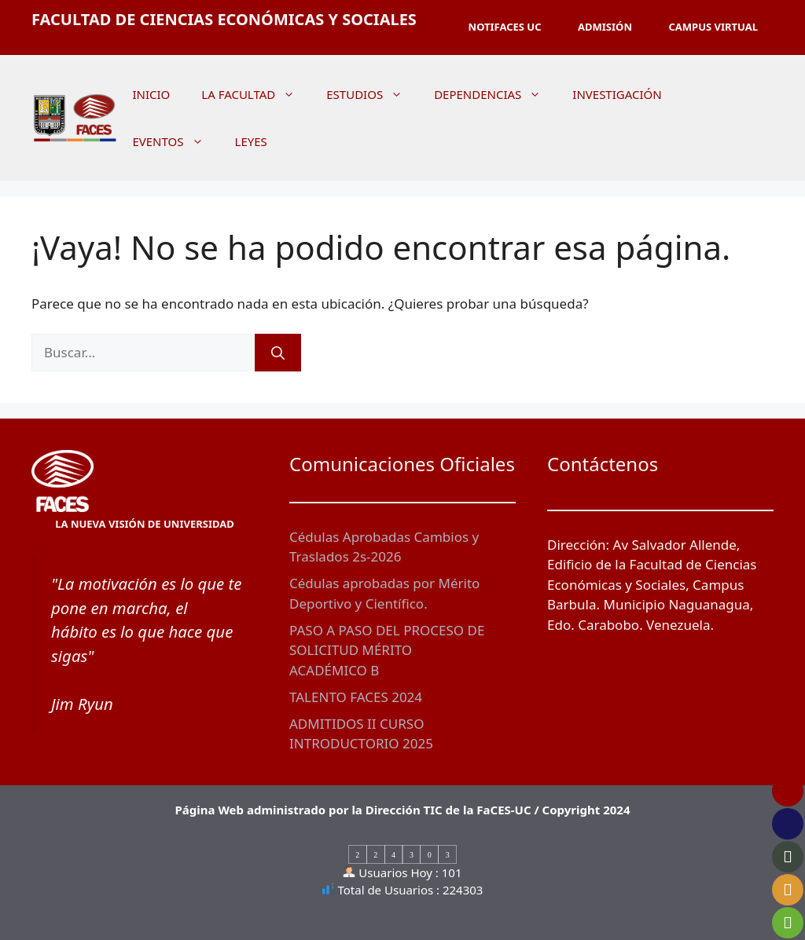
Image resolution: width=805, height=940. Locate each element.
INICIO (151, 94)
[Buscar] (278, 352)
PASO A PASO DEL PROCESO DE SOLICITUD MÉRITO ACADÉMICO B (386, 650)
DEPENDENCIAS (495, 94)
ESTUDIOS (372, 94)
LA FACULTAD (256, 94)
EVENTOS (175, 141)
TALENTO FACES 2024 (355, 697)
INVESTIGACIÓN (616, 94)
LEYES (251, 141)
